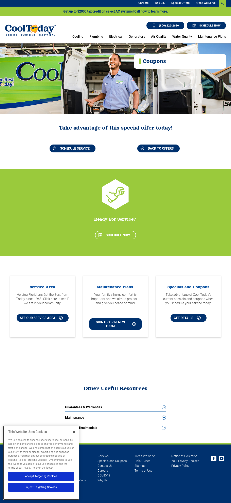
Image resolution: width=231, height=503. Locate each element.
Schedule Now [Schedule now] (206, 25)
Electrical (116, 36)
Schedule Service (71, 148)
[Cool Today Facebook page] (213, 459)
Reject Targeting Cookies (41, 487)
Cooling (77, 36)
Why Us (102, 480)
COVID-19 (103, 475)
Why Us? (160, 2)
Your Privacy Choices (185, 461)
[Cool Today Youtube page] (221, 459)
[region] (41, 463)
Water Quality (182, 36)
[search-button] (222, 3)
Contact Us (104, 466)
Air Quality (158, 36)
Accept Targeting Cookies (41, 476)
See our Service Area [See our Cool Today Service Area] (41, 318)
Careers (143, 2)
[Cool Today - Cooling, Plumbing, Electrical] (30, 30)
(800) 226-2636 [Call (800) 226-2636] (165, 25)
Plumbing (96, 36)
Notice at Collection (184, 456)
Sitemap (140, 466)
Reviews (103, 456)
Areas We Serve (206, 2)
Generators (137, 36)
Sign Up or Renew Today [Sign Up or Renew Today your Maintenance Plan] (116, 324)
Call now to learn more (150, 11)
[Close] (74, 431)
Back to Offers (157, 148)
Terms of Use (144, 470)
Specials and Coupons (112, 461)
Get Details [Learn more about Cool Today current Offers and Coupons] (187, 318)
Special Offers (180, 2)
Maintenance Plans (212, 36)
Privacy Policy (180, 466)
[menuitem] (143, 3)
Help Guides (142, 461)
